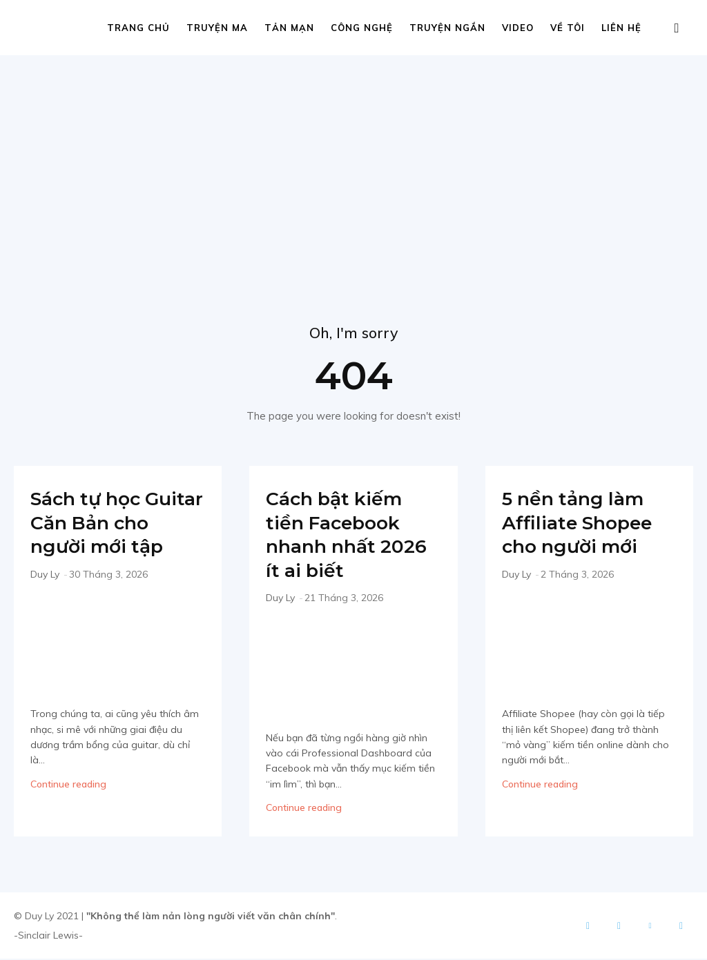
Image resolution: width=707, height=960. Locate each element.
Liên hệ (621, 27)
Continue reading (68, 809)
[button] (676, 28)
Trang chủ (138, 27)
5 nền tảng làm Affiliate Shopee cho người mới (586, 523)
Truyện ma (217, 27)
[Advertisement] (353, 158)
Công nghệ (362, 27)
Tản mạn (289, 27)
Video (518, 27)
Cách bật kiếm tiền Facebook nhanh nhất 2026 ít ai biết (342, 536)
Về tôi (567, 27)
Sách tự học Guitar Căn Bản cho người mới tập (109, 536)
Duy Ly (44, 600)
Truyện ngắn (447, 27)
